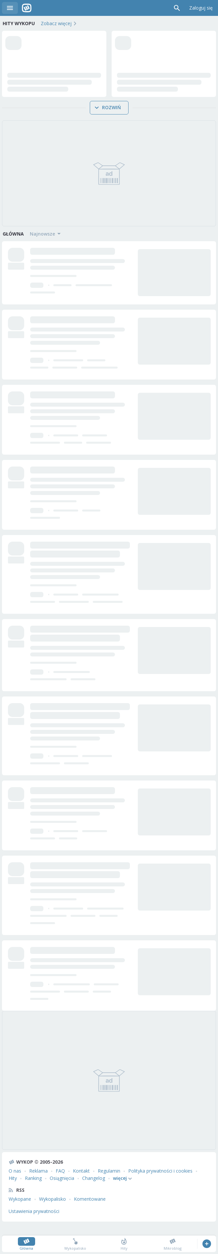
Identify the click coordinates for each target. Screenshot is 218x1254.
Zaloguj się (201, 8)
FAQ (60, 1183)
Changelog (93, 1190)
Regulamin (109, 1183)
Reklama (38, 1183)
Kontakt (81, 1183)
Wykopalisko (52, 1211)
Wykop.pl (26, 8)
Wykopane (20, 1211)
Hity (13, 1190)
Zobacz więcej (56, 23)
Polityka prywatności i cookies (160, 1183)
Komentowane (90, 1211)
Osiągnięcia (62, 1190)
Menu (10, 8)
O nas (15, 1183)
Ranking (33, 1190)
